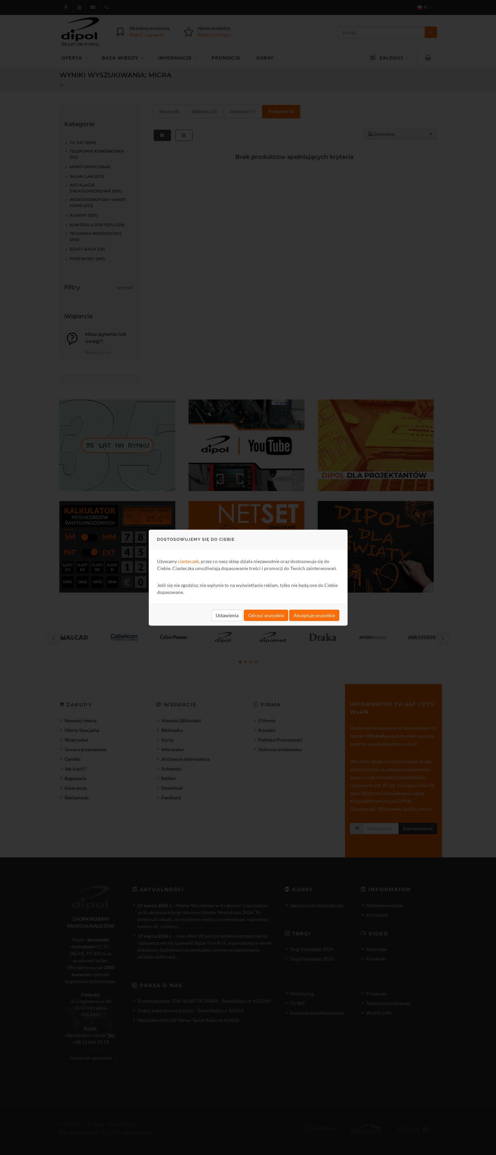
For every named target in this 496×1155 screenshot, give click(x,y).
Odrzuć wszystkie (266, 615)
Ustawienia (227, 615)
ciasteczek (188, 561)
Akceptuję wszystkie (314, 615)
